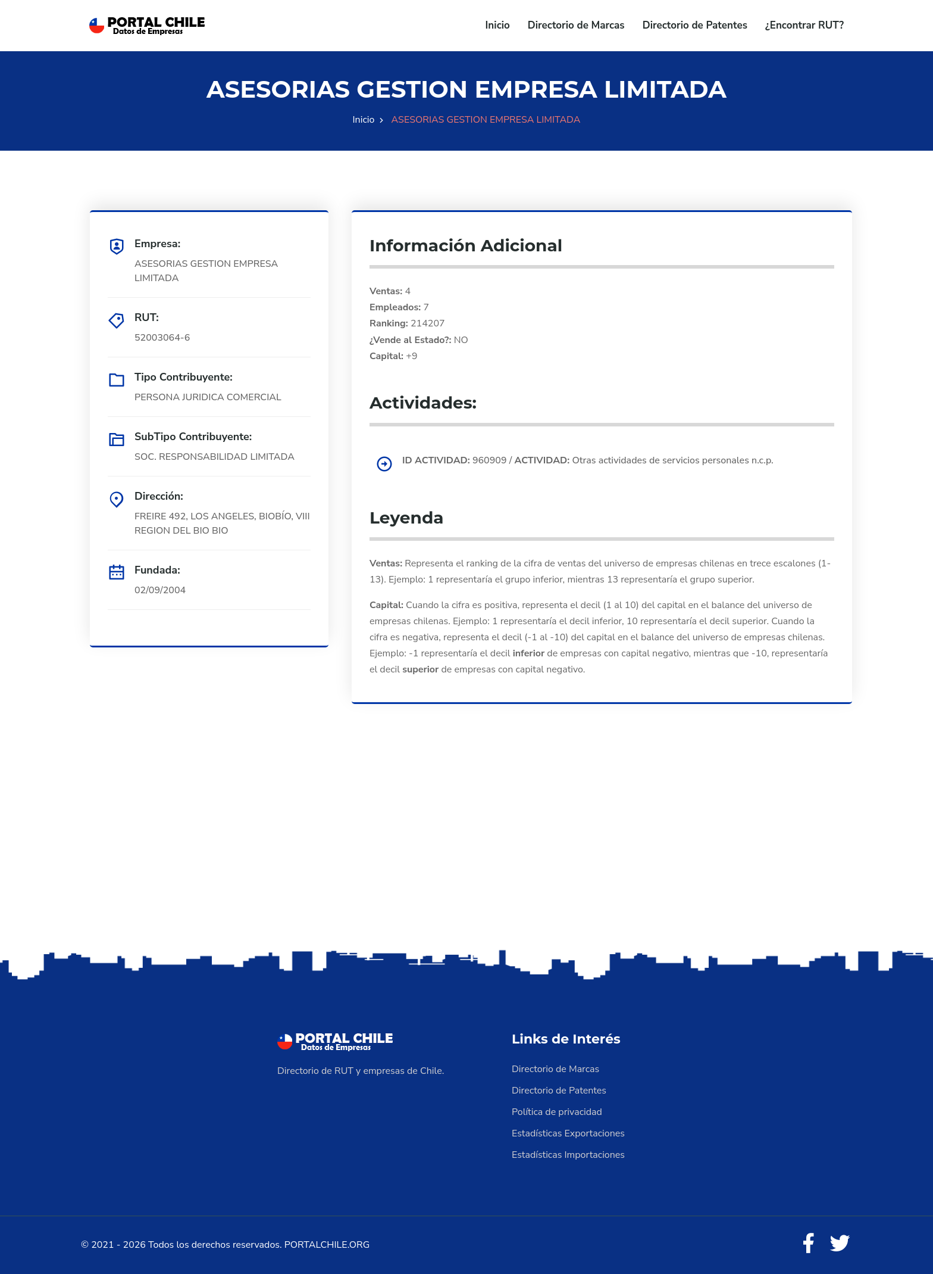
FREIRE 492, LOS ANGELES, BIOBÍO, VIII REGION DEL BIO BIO (222, 523)
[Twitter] (840, 1244)
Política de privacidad (557, 1112)
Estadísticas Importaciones (568, 1154)
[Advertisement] (466, 853)
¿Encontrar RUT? (804, 25)
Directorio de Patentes (695, 25)
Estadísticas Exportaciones (568, 1133)
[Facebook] (808, 1244)
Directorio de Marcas (576, 25)
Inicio (498, 25)
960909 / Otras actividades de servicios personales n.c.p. (588, 460)
